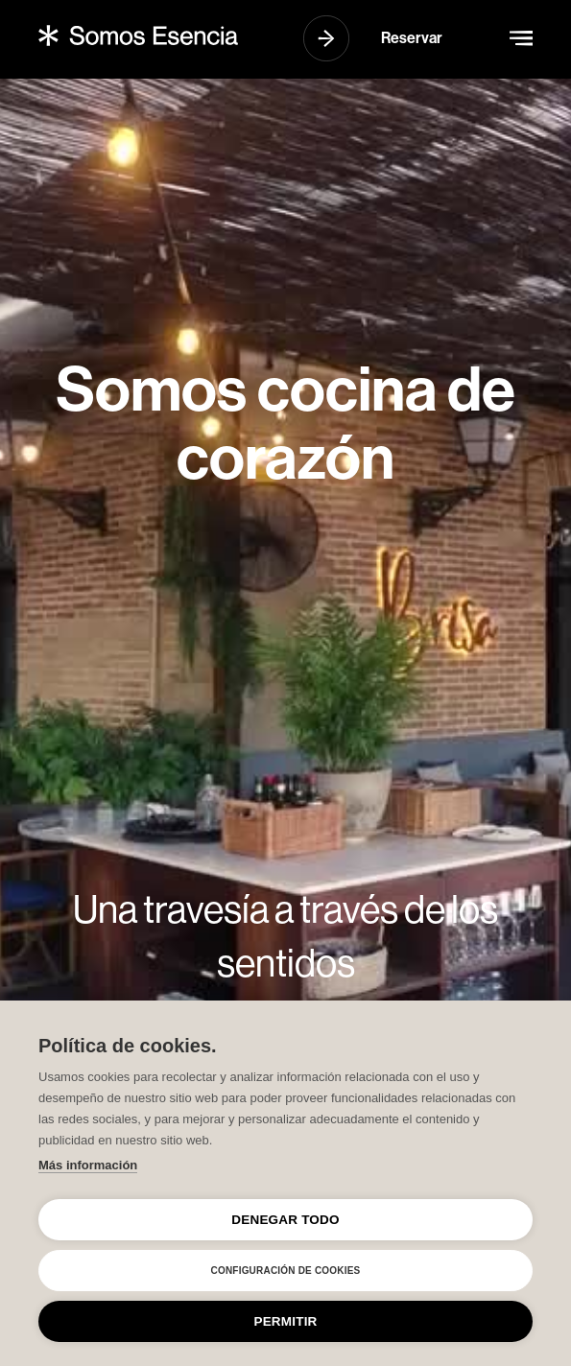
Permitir (285, 1321)
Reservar (411, 38)
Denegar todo (285, 1220)
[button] (521, 38)
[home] (138, 35)
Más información (87, 1165)
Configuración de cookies (286, 1270)
